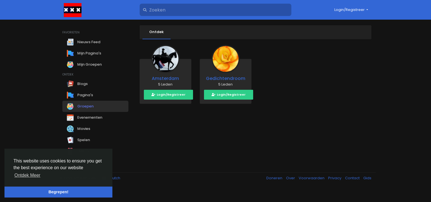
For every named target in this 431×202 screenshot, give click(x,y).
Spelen (78, 140)
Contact (352, 178)
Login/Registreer (168, 94)
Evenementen (84, 117)
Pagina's (80, 95)
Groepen (80, 106)
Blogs (77, 84)
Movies (78, 128)
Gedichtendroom (225, 78)
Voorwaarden (312, 178)
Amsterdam (165, 78)
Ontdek (156, 32)
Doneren (274, 178)
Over (291, 178)
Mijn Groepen (84, 64)
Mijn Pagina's (84, 53)
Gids (367, 178)
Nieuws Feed (83, 42)
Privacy (335, 178)
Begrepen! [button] (58, 192)
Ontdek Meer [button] (27, 175)
